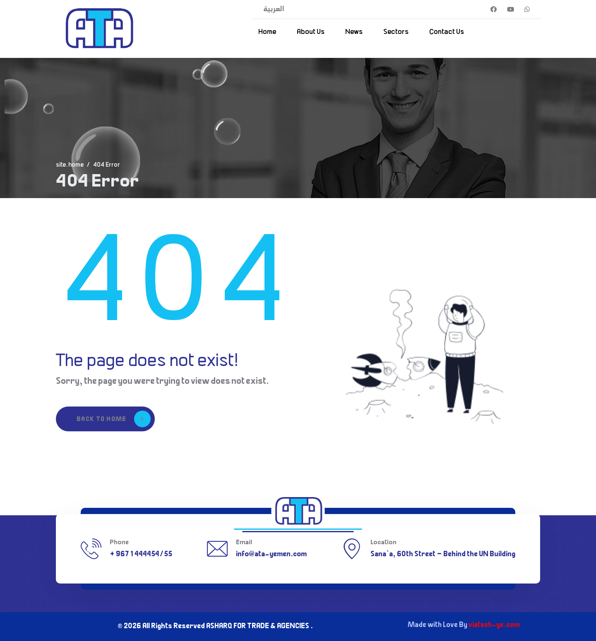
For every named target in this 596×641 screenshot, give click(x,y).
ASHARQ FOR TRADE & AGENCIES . (259, 626)
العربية (273, 9)
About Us (310, 32)
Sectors (396, 32)
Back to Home (114, 419)
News (354, 32)
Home (267, 32)
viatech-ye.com (494, 625)
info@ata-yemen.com (271, 554)
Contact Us (446, 32)
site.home (70, 165)
